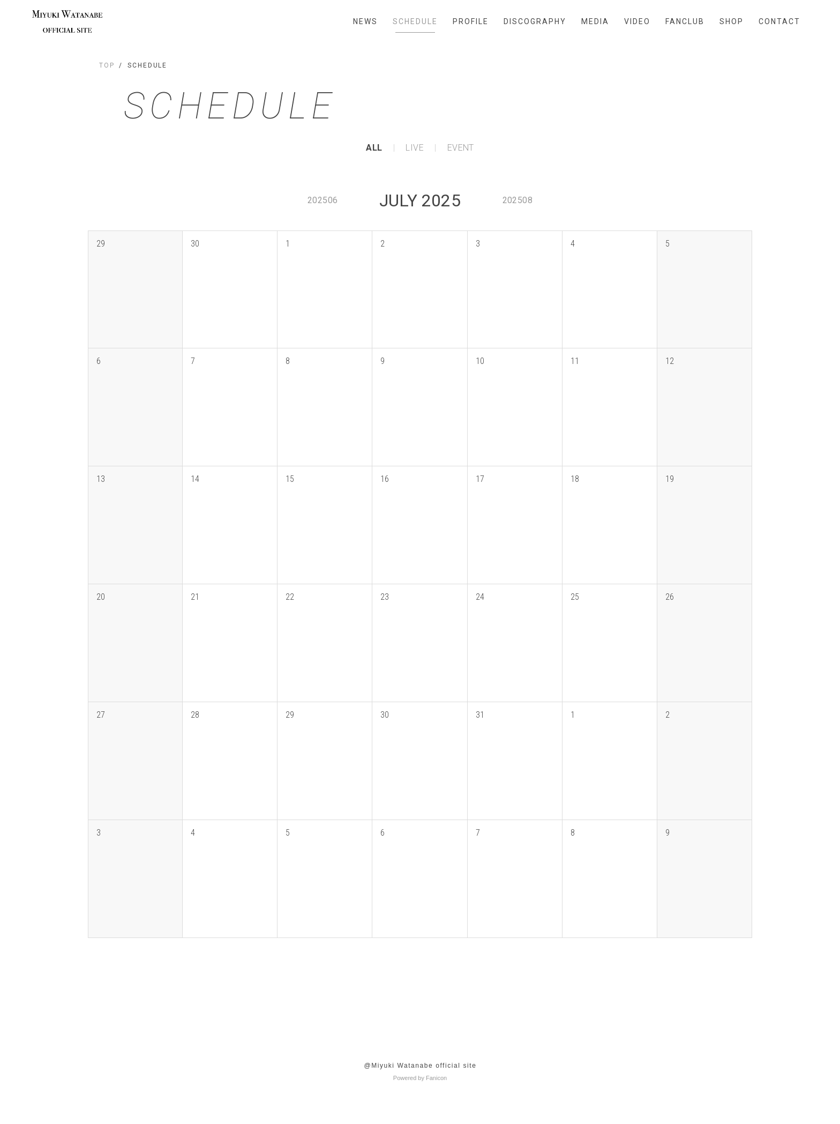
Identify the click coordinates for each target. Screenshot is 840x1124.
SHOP (731, 21)
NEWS (365, 21)
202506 (323, 200)
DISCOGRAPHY (535, 21)
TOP (107, 65)
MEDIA (595, 21)
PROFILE (471, 21)
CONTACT (779, 21)
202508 (517, 200)
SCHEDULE (415, 21)
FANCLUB (684, 21)
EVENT (460, 148)
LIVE (415, 148)
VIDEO (637, 21)
